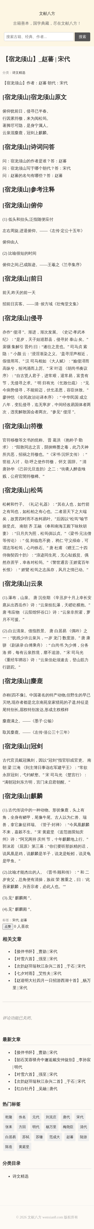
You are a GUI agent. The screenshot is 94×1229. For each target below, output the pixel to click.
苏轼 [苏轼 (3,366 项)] (25, 1137)
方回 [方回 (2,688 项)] (22, 1127)
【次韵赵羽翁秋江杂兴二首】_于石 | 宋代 (49, 966)
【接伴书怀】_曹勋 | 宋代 (35, 951)
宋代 (15, 920)
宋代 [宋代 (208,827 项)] (79, 1117)
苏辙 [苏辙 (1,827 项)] (39, 1137)
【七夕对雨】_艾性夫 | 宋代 (37, 973)
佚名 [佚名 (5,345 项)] (22, 1117)
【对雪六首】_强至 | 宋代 (35, 959)
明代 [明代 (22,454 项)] (35, 1127)
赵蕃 (24, 920)
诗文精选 (18, 73)
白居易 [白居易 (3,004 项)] (10, 1137)
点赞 (8, 926)
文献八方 (47, 13)
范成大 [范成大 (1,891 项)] (54, 1137)
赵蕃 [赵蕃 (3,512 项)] (69, 1137)
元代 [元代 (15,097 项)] (35, 1117)
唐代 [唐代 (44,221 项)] (66, 1117)
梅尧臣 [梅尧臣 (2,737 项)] (68, 1127)
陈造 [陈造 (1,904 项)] (8, 1147)
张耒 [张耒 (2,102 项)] (8, 1127)
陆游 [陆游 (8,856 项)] (83, 1137)
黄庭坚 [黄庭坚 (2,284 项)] (24, 1147)
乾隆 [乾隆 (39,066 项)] (8, 1117)
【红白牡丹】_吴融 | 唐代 (35, 1089)
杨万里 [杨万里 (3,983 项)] (51, 1127)
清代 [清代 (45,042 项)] (83, 1127)
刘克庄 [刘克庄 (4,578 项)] (51, 1117)
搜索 (82, 36)
